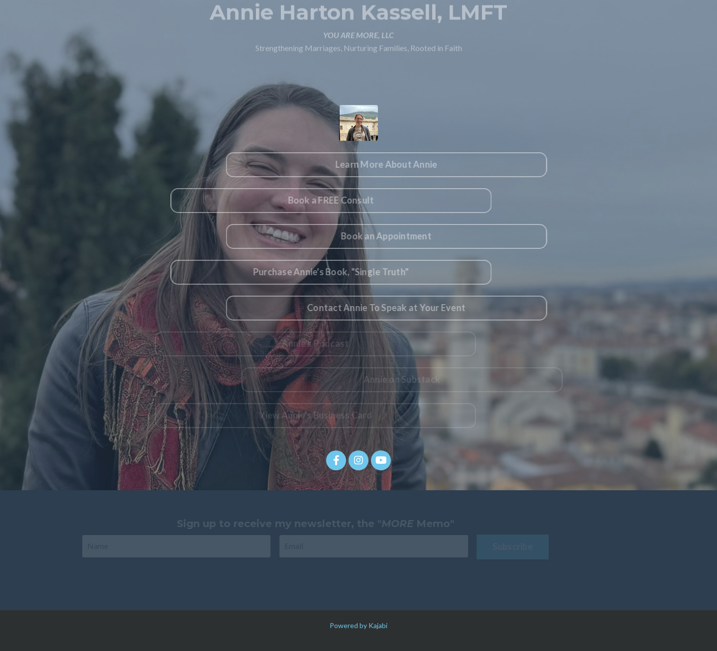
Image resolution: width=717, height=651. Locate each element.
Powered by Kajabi (358, 625)
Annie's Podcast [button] (312, 343)
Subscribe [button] (509, 546)
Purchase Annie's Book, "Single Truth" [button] (325, 271)
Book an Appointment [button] (391, 235)
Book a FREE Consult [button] (326, 200)
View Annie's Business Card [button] (312, 415)
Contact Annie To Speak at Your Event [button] (391, 307)
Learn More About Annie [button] (391, 164)
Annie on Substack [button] (405, 379)
